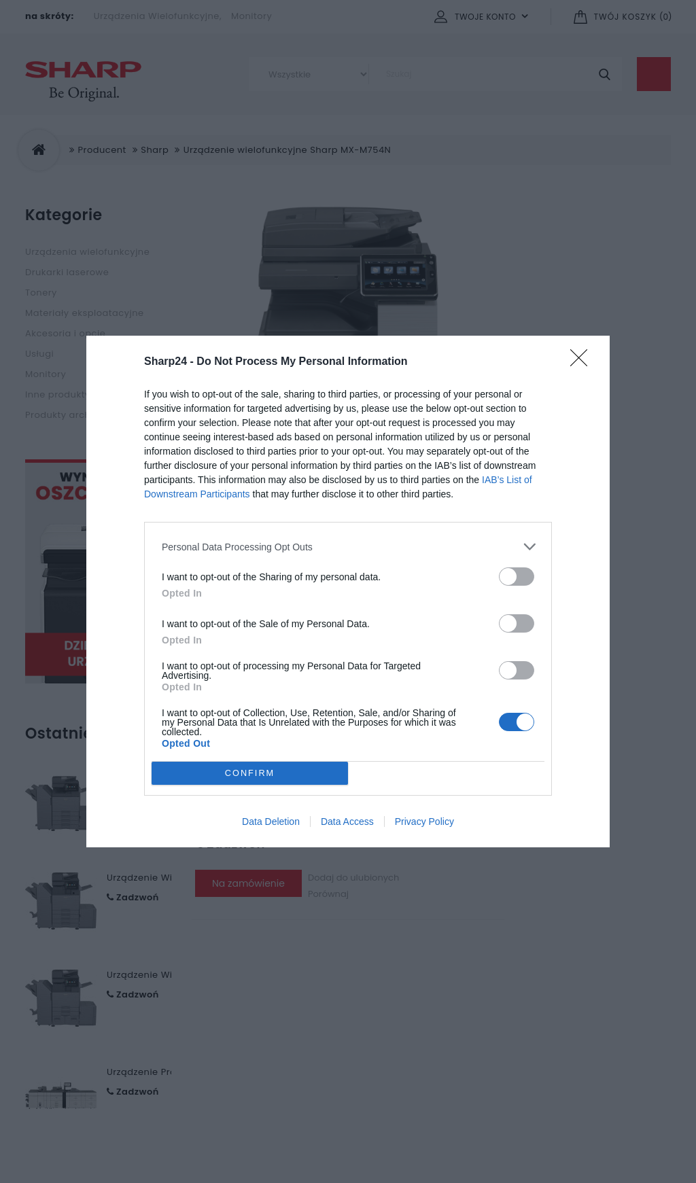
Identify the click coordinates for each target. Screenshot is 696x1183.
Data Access (347, 821)
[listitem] (348, 547)
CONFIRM (249, 774)
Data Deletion (271, 821)
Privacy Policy (424, 821)
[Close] (583, 362)
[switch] (516, 576)
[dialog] (348, 591)
